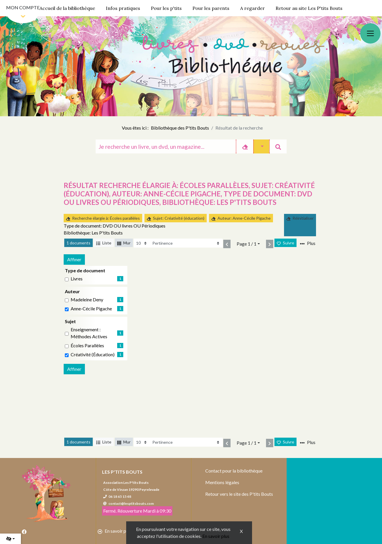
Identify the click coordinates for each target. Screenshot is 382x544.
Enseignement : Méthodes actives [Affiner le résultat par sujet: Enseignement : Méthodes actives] (89, 333)
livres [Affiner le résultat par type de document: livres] (77, 278)
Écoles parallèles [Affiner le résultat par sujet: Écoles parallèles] (87, 345)
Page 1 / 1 (246, 243)
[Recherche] (166, 146)
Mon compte (23, 7)
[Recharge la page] (142, 243)
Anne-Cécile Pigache (91, 308)
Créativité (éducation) (93, 354)
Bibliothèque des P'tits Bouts (180, 127)
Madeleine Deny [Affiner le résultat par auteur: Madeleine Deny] (87, 299)
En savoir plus (215, 536)
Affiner (74, 259)
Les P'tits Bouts (122, 472)
